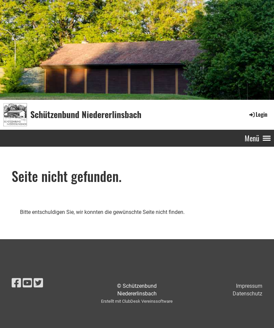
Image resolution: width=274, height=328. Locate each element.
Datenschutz (247, 293)
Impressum (249, 286)
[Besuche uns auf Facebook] (16, 283)
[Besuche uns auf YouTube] (27, 283)
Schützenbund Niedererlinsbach (85, 114)
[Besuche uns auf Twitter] (38, 283)
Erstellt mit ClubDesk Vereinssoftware (137, 301)
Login (257, 114)
